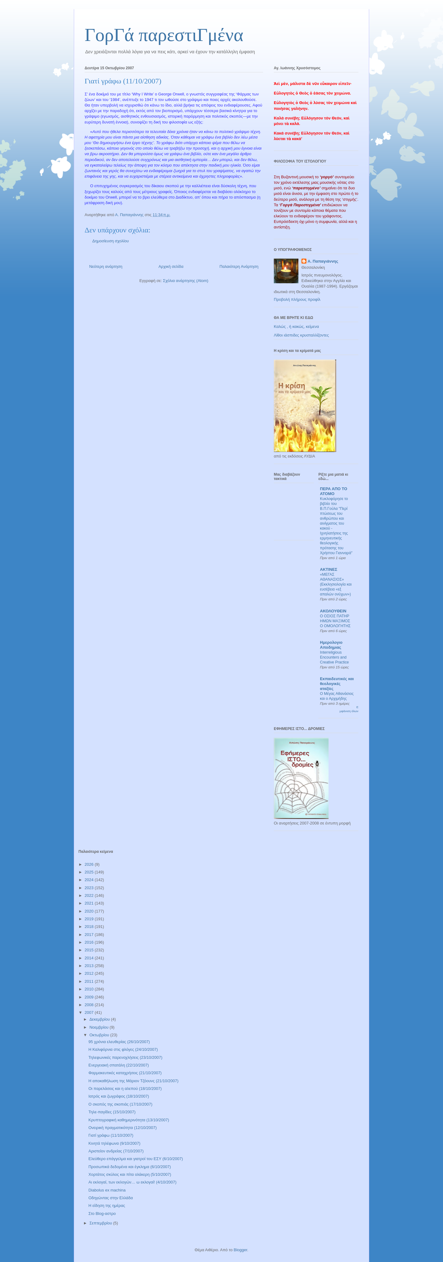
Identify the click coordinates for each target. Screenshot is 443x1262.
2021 (90, 903)
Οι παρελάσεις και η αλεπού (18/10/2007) (125, 1088)
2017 (90, 934)
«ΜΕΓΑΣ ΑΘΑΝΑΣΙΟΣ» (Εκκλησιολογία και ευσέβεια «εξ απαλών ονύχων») (336, 584)
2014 (90, 958)
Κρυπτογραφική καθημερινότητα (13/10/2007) (128, 1120)
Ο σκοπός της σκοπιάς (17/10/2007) (120, 1104)
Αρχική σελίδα (170, 266)
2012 (90, 973)
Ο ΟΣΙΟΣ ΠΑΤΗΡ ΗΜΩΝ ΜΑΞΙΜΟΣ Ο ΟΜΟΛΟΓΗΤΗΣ (335, 621)
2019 (90, 919)
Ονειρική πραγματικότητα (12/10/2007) (122, 1127)
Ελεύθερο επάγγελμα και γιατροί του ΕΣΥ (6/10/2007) (135, 1158)
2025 (90, 872)
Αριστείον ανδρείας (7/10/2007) (115, 1151)
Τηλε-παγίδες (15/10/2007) (111, 1112)
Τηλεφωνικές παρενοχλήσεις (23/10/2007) (125, 1057)
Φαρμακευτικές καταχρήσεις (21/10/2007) (125, 1072)
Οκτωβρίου (100, 1035)
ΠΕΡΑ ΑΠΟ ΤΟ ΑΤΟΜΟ (333, 491)
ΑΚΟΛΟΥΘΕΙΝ (333, 611)
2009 (90, 997)
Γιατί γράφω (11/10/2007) (110, 1135)
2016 (90, 942)
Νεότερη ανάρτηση (105, 266)
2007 (90, 1012)
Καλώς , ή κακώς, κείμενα (296, 326)
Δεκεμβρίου (100, 1019)
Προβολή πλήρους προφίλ (297, 299)
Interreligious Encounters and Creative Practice (334, 657)
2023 (90, 887)
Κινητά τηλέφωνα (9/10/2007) (114, 1143)
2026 (90, 864)
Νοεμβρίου (100, 1027)
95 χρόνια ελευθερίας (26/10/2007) (119, 1041)
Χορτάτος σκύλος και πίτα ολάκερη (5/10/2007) (129, 1174)
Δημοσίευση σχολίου (110, 241)
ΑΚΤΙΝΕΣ (328, 569)
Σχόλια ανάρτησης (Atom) (185, 280)
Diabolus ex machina (107, 1190)
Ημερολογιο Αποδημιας (331, 645)
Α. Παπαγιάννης (323, 261)
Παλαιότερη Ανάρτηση (239, 266)
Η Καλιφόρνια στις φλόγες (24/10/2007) (123, 1049)
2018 (90, 926)
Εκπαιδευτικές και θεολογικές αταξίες (337, 683)
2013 (90, 965)
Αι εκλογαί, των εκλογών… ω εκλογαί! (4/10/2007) (132, 1182)
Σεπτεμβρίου (101, 1223)
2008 (90, 1004)
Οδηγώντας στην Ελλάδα (110, 1197)
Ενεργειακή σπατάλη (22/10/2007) (118, 1065)
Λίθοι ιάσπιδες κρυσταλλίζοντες (301, 335)
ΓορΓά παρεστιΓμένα (164, 35)
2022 (90, 895)
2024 (90, 879)
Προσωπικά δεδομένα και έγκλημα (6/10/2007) (129, 1166)
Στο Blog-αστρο (102, 1213)
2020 (90, 911)
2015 (90, 950)
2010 (90, 989)
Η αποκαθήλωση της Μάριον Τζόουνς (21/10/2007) (133, 1081)
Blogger (240, 1250)
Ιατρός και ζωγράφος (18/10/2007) (118, 1096)
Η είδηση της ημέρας (106, 1205)
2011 (90, 981)
